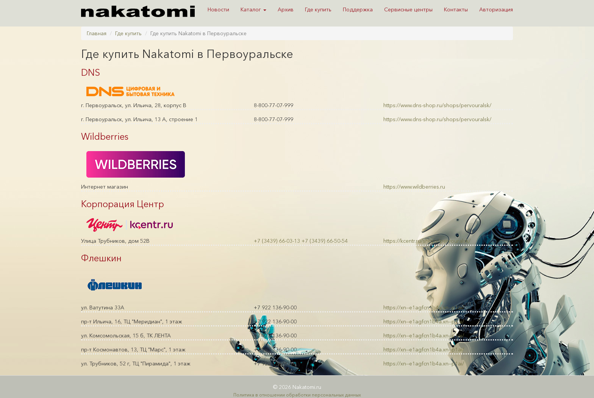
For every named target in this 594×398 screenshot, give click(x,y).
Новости (218, 9)
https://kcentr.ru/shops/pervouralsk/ (427, 240)
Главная (96, 33)
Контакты (456, 9)
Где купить (318, 9)
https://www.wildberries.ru (414, 186)
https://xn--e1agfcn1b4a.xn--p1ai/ (423, 307)
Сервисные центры (408, 9)
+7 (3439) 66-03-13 (277, 240)
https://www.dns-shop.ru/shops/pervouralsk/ (437, 105)
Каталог (253, 9)
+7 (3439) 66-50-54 (325, 240)
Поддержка (358, 9)
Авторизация (496, 9)
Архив (286, 9)
